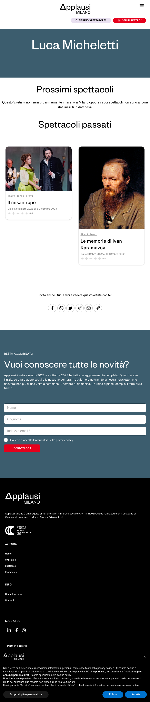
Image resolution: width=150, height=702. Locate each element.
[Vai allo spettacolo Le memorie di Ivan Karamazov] (112, 228)
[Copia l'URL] (88, 311)
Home (8, 553)
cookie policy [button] (64, 675)
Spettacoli (10, 565)
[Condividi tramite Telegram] (80, 311)
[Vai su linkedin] (9, 630)
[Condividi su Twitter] (70, 311)
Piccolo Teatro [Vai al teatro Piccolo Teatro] (89, 234)
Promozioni (11, 572)
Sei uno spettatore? (91, 20)
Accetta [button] (135, 694)
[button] (141, 5)
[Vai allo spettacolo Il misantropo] (39, 189)
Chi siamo (10, 559)
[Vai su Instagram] (24, 630)
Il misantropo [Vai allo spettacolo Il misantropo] (22, 202)
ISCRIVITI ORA (22, 448)
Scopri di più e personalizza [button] (26, 694)
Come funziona (13, 594)
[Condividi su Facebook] (52, 311)
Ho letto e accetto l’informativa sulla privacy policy (41, 440)
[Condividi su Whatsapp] (61, 311)
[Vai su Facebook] (16, 630)
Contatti (9, 600)
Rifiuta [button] (113, 694)
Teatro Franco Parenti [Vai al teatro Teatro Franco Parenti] (20, 195)
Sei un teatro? (130, 20)
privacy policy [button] (105, 668)
